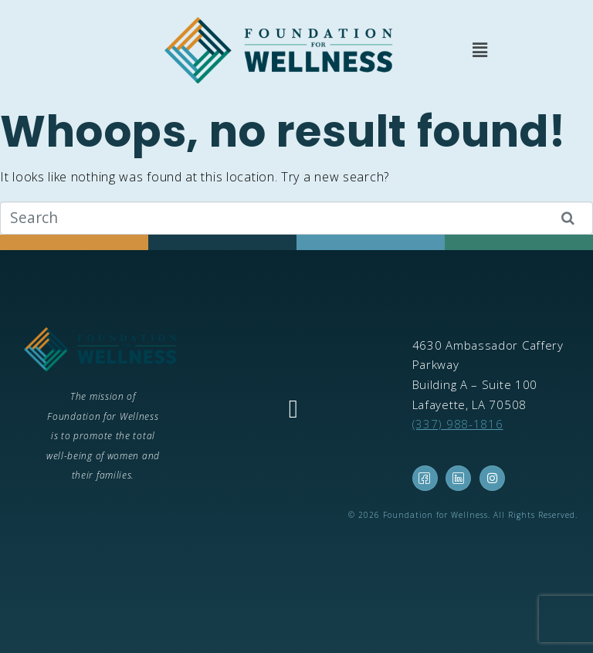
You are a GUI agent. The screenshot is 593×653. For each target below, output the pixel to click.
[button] (479, 50)
